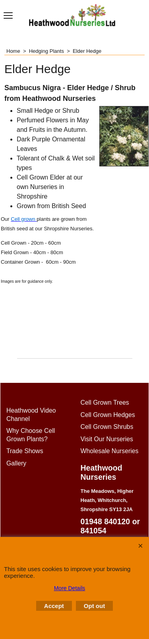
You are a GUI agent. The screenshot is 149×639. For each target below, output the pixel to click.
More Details (69, 588)
